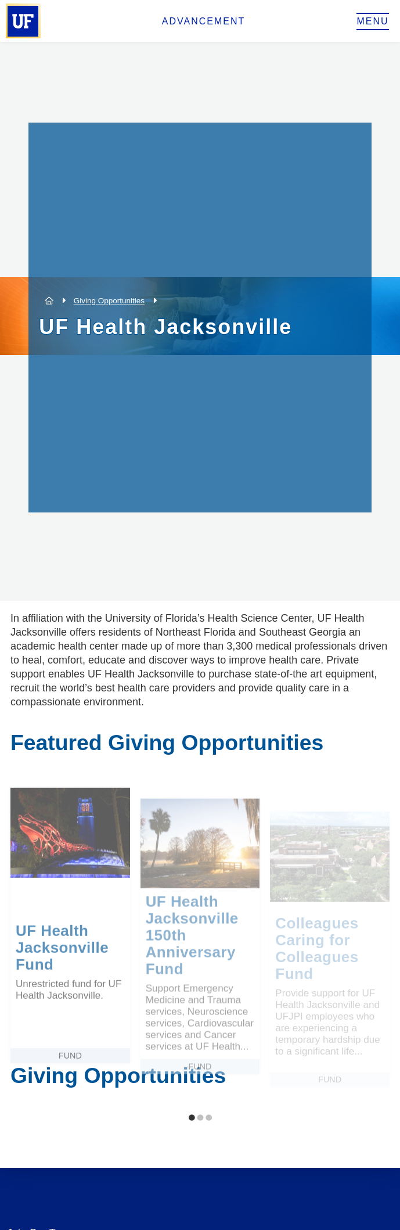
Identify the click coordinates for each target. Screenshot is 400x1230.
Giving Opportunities (109, 300)
